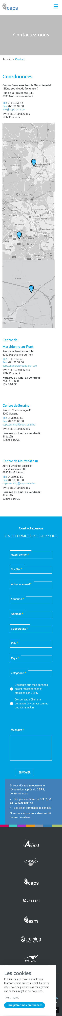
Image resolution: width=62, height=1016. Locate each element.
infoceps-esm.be (13, 109)
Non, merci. (12, 997)
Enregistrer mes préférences (24, 1005)
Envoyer (24, 772)
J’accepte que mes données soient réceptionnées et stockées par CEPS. (29, 688)
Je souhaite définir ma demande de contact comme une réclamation (29, 703)
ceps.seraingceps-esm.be (18, 424)
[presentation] (35, 718)
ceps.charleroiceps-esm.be (19, 365)
